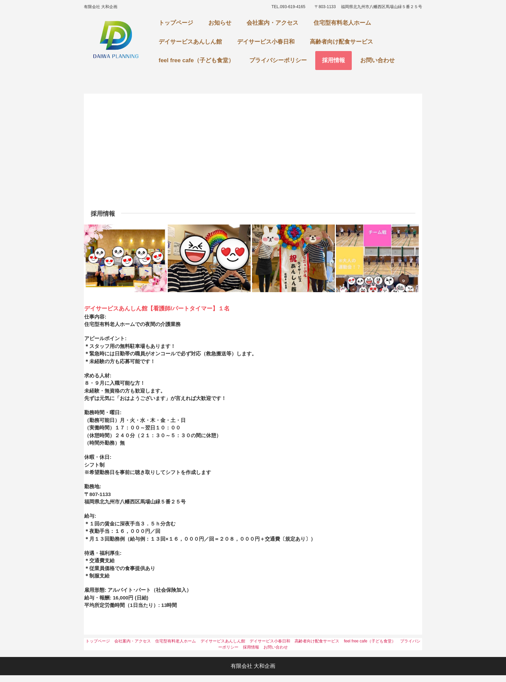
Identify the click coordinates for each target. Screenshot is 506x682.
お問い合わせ (377, 60)
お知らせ (219, 23)
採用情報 (333, 60)
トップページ (176, 23)
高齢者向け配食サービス (341, 42)
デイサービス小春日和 (266, 42)
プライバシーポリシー (278, 60)
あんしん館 (115, 40)
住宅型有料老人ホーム (342, 23)
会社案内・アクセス (272, 23)
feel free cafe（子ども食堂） (196, 60)
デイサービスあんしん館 (190, 42)
